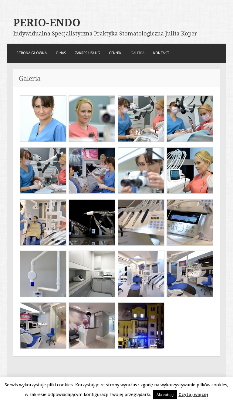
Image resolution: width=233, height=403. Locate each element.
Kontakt (161, 53)
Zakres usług (87, 53)
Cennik (115, 53)
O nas (61, 53)
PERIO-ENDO (46, 23)
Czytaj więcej (193, 394)
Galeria (137, 53)
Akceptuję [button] (165, 394)
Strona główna (31, 53)
